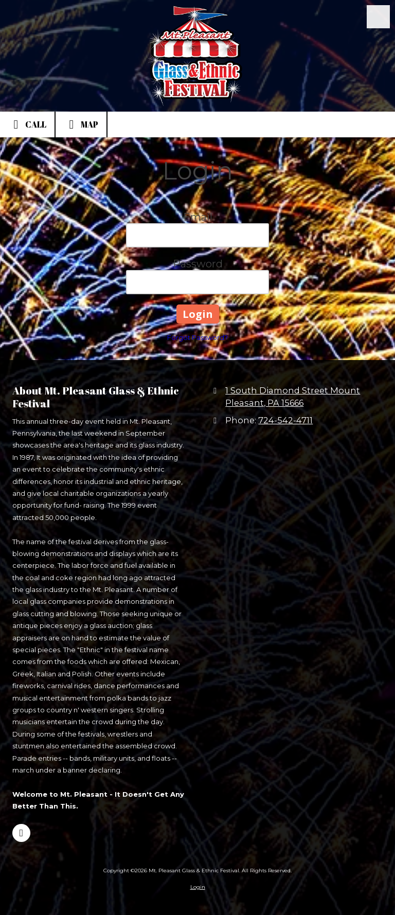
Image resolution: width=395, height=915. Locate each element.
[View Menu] (378, 16)
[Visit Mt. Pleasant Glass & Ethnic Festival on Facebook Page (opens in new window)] (21, 833)
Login (197, 887)
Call (27, 124)
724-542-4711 (285, 420)
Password (198, 264)
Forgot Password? (197, 337)
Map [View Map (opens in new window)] (81, 124)
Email (197, 217)
